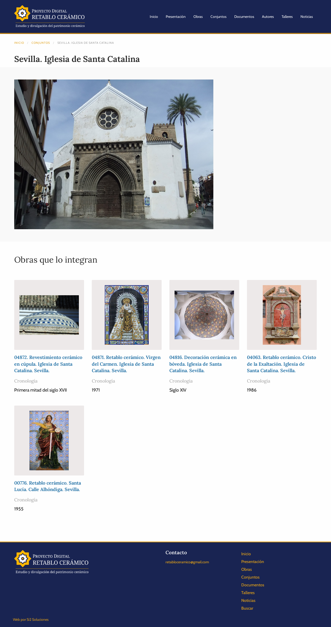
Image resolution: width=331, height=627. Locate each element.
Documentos (244, 16)
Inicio (154, 16)
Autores (268, 16)
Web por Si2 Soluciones (31, 619)
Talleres (287, 16)
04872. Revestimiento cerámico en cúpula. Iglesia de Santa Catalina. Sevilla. (48, 363)
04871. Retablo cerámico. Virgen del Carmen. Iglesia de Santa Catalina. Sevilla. (126, 363)
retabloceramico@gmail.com (187, 562)
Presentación (176, 16)
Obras (198, 16)
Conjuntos (218, 16)
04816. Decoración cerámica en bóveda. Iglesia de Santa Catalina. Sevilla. (203, 363)
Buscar (247, 608)
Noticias (306, 16)
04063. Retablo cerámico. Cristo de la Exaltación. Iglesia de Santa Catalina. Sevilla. (281, 363)
